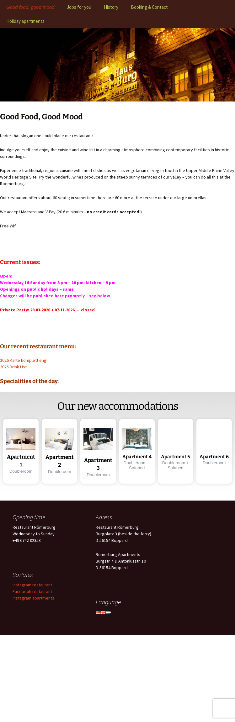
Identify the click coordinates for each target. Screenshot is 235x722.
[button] (21, 451)
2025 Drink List (13, 367)
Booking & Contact (149, 7)
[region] (117, 64)
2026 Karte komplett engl (23, 360)
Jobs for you (79, 7)
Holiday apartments (25, 21)
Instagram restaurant (32, 585)
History (111, 7)
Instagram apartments (33, 598)
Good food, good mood (30, 7)
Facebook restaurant (32, 591)
